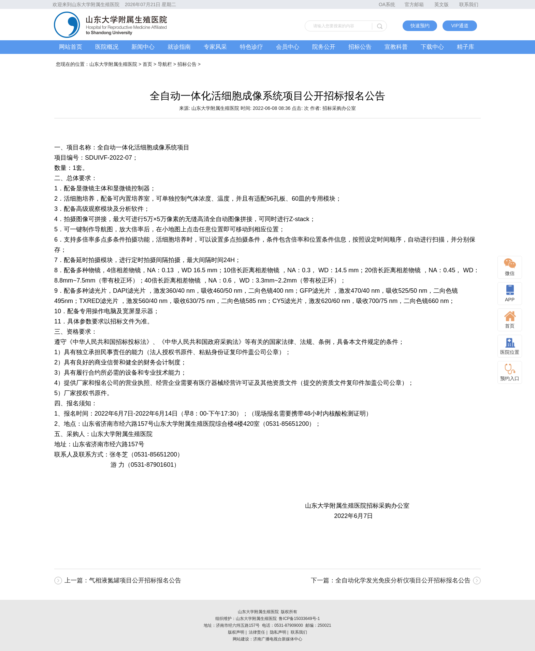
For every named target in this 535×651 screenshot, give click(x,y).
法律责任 (257, 632)
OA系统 (387, 4)
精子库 (465, 47)
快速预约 (420, 25)
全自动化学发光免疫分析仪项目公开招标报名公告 (403, 580)
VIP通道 (459, 25)
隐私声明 (278, 632)
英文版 (441, 4)
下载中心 (432, 47)
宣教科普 (396, 47)
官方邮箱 (414, 4)
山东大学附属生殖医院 (113, 64)
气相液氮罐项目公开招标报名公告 (135, 580)
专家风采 (215, 47)
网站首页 (70, 47)
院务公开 (323, 47)
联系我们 (468, 4)
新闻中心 (143, 47)
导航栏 (165, 64)
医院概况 (106, 47)
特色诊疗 (251, 47)
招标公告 (360, 47)
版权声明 (236, 632)
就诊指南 (179, 47)
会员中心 (287, 47)
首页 (147, 64)
